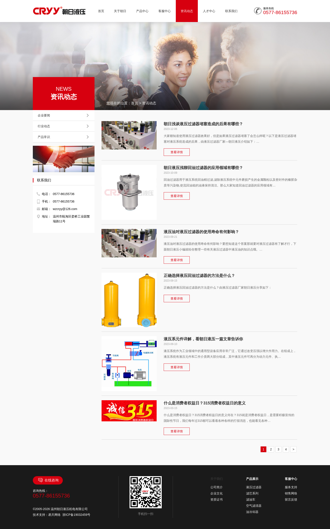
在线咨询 (48, 480)
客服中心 (164, 11)
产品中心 (142, 11)
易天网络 (54, 514)
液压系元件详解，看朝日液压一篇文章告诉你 (203, 339)
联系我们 (231, 11)
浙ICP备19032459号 (76, 514)
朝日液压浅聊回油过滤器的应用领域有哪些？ (203, 168)
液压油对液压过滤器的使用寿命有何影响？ (201, 232)
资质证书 (216, 499)
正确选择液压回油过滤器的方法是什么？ (199, 275)
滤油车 (250, 499)
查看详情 (177, 152)
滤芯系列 (252, 493)
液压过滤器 (253, 487)
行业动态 (64, 126)
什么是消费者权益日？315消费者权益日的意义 (205, 403)
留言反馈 (291, 499)
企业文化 (216, 493)
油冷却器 (252, 512)
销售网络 (291, 493)
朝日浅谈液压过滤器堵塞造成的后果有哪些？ (203, 124)
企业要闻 (64, 115)
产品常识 (64, 137)
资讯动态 (187, 11)
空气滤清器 (253, 505)
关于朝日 (120, 11)
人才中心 (209, 11)
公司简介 (216, 487)
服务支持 (291, 487)
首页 (101, 11)
